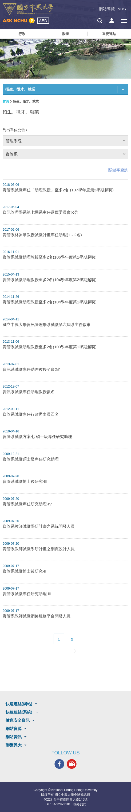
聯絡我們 (79, 804)
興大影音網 (72, 764)
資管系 (12, 154)
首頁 (6, 101)
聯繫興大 (14, 745)
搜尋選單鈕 (99, 20)
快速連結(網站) (19, 704)
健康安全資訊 (18, 720)
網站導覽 (107, 9)
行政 (21, 34)
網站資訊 (14, 736)
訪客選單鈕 (111, 20)
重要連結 (109, 34)
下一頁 (75, 651)
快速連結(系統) (19, 712)
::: (92, 9)
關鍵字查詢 (118, 170)
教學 (65, 34)
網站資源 (14, 728)
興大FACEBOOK (59, 764)
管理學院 (14, 141)
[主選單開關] (123, 20)
